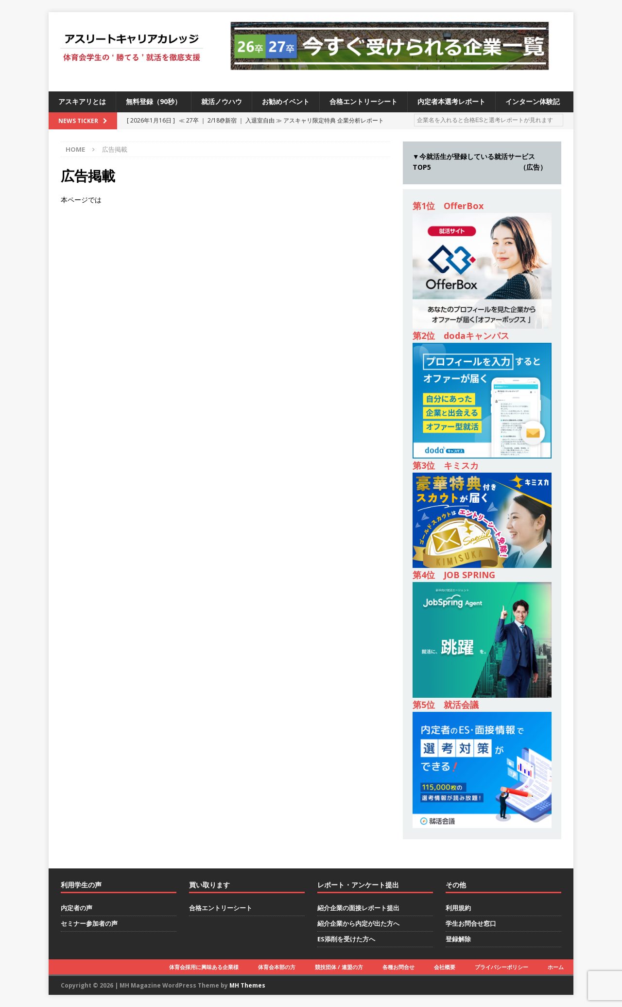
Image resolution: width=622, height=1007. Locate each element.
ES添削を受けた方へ (346, 939)
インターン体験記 (532, 101)
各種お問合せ (398, 967)
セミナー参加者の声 (89, 923)
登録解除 (458, 939)
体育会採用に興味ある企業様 (204, 967)
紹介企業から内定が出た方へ (358, 923)
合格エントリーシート (363, 101)
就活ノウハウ (221, 101)
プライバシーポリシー (501, 967)
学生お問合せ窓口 (471, 923)
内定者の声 (76, 907)
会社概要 (444, 967)
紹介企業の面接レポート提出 (358, 907)
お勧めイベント (286, 101)
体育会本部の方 (276, 967)
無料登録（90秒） (153, 101)
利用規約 (458, 907)
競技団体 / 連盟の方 (339, 967)
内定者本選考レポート (451, 101)
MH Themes (247, 985)
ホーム (556, 967)
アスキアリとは (82, 101)
